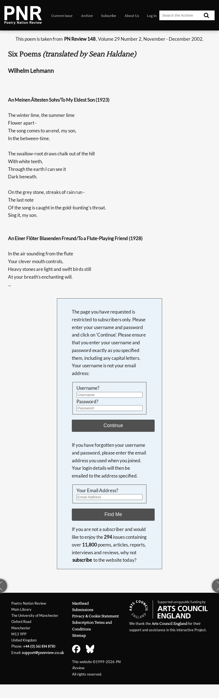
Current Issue (62, 16)
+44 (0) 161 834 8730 (39, 646)
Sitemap (79, 635)
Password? (87, 401)
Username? (87, 388)
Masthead (80, 603)
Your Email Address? (97, 490)
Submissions (82, 609)
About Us (132, 16)
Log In (152, 16)
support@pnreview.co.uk (43, 652)
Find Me (113, 514)
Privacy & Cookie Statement (95, 616)
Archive (87, 16)
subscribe (82, 560)
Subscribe (108, 16)
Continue (113, 425)
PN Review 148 (80, 39)
